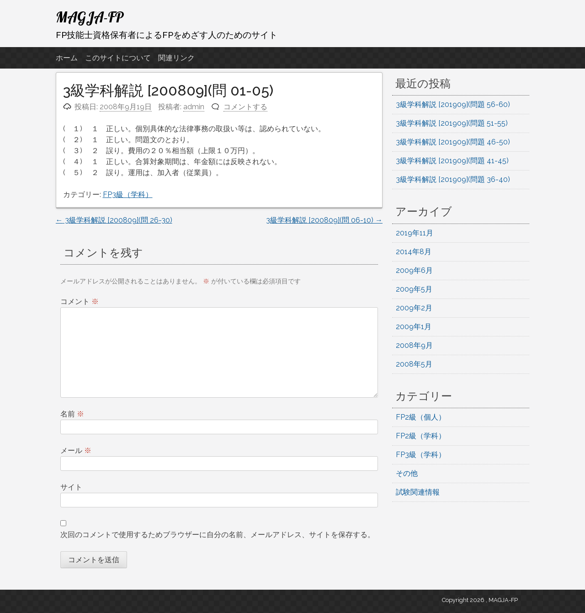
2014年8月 (413, 251)
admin (193, 106)
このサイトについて (118, 57)
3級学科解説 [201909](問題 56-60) (453, 104)
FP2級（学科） (421, 436)
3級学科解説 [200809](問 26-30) (114, 220)
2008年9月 (414, 345)
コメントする (245, 106)
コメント (79, 301)
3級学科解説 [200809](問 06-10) (324, 220)
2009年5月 (414, 289)
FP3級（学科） (128, 194)
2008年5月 (414, 364)
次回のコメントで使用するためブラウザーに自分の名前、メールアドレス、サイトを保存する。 (217, 534)
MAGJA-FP (90, 17)
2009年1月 (413, 326)
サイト (71, 487)
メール (75, 450)
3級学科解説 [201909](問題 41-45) (452, 160)
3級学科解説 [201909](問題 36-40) (453, 179)
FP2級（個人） (421, 417)
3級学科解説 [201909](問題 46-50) (453, 142)
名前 (72, 414)
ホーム (67, 57)
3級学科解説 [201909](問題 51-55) (452, 123)
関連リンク (176, 57)
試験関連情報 (418, 492)
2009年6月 (414, 270)
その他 (407, 473)
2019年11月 (414, 233)
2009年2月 (414, 308)
